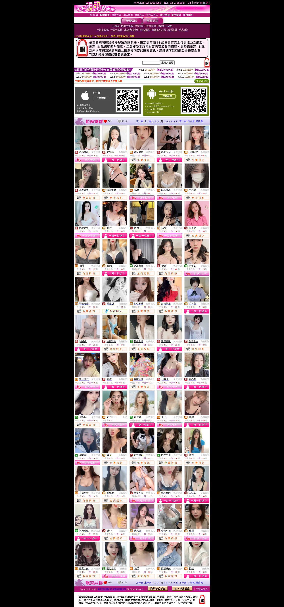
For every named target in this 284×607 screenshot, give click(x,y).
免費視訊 (95, 152)
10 (177, 121)
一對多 (124, 417)
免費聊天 (123, 303)
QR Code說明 (202, 81)
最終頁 (199, 121)
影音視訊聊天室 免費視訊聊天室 (112, 589)
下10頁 (191, 121)
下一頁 (182, 121)
